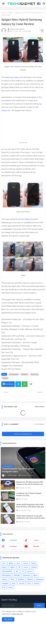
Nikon (35, 575)
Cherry (33, 563)
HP (19, 567)
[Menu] (3, 4)
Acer (3, 563)
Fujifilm (12, 567)
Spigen (10, 12)
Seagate (5, 583)
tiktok (36, 540)
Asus (18, 563)
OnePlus (21, 579)
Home (3, 12)
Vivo (29, 583)
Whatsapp (24, 384)
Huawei (34, 567)
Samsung (34, 374)
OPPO (12, 579)
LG (23, 571)
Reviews (24, 374)
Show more (39, 407)
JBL (17, 571)
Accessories (13, 374)
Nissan (4, 579)
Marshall (17, 575)
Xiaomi (36, 583)
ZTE (3, 587)
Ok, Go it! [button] (8, 619)
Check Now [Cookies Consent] (16, 614)
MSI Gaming (6, 575)
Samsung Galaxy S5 (13, 77)
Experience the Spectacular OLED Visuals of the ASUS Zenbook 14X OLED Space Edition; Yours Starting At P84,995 (30, 485)
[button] (39, 3)
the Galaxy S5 (27, 219)
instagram (13, 546)
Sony (13, 583)
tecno (10, 587)
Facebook (9, 384)
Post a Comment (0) (23, 434)
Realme (30, 579)
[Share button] (31, 384)
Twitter (18, 384)
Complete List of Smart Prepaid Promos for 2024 (28, 494)
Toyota (21, 583)
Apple (11, 563)
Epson (4, 567)
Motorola (26, 575)
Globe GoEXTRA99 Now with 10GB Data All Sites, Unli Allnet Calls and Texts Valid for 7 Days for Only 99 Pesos (30, 508)
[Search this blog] (17, 605)
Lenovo (30, 571)
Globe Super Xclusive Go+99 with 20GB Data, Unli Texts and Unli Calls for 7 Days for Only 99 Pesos (30, 518)
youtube (36, 546)
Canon (25, 563)
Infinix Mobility (7, 571)
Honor (26, 567)
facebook (13, 540)
